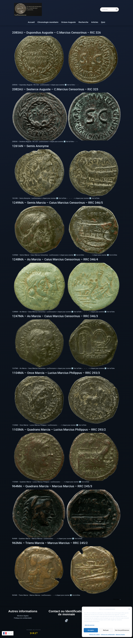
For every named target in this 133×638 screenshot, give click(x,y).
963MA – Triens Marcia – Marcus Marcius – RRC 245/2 (50, 543)
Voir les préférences (122, 630)
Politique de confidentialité (108, 634)
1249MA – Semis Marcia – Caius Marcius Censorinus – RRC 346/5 (57, 202)
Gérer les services (89, 625)
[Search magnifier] (116, 9)
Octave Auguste (68, 22)
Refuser (106, 630)
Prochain (117, 599)
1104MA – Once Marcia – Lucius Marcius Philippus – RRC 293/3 (56, 373)
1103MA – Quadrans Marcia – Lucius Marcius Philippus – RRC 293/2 (59, 429)
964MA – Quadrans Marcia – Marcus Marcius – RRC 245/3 (52, 486)
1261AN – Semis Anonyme (30, 146)
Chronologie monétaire (47, 22)
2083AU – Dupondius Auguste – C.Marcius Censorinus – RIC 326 (56, 32)
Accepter (91, 630)
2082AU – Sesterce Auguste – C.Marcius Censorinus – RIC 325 (55, 89)
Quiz (103, 22)
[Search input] (108, 9)
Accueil (31, 22)
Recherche (83, 22)
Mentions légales (120, 634)
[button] (129, 609)
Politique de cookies (94, 634)
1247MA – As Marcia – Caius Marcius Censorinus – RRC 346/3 (55, 316)
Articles (94, 22)
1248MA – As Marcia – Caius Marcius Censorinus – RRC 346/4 (55, 259)
